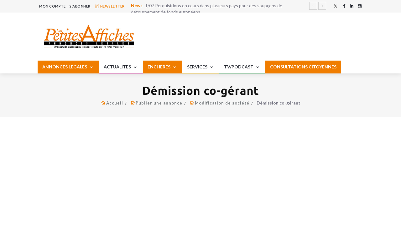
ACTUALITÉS (121, 67)
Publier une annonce (159, 102)
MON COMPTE (52, 6)
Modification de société (222, 102)
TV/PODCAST (242, 67)
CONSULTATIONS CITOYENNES (303, 66)
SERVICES (201, 67)
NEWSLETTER (110, 6)
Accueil (114, 102)
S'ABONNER (80, 6)
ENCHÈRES (163, 67)
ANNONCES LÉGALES (68, 67)
